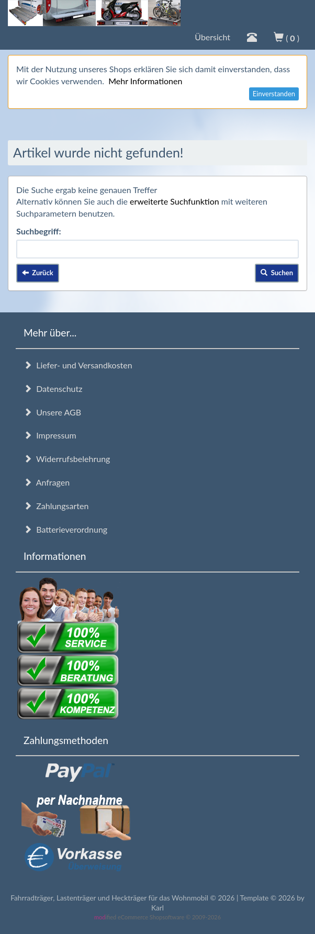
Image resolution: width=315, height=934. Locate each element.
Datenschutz (53, 388)
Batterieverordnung (65, 529)
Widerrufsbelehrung (67, 459)
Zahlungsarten (56, 506)
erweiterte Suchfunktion (174, 201)
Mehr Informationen (145, 81)
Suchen (277, 272)
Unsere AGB (52, 412)
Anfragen (47, 482)
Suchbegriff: (38, 231)
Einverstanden (274, 93)
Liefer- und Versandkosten (78, 365)
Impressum (50, 435)
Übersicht (212, 37)
